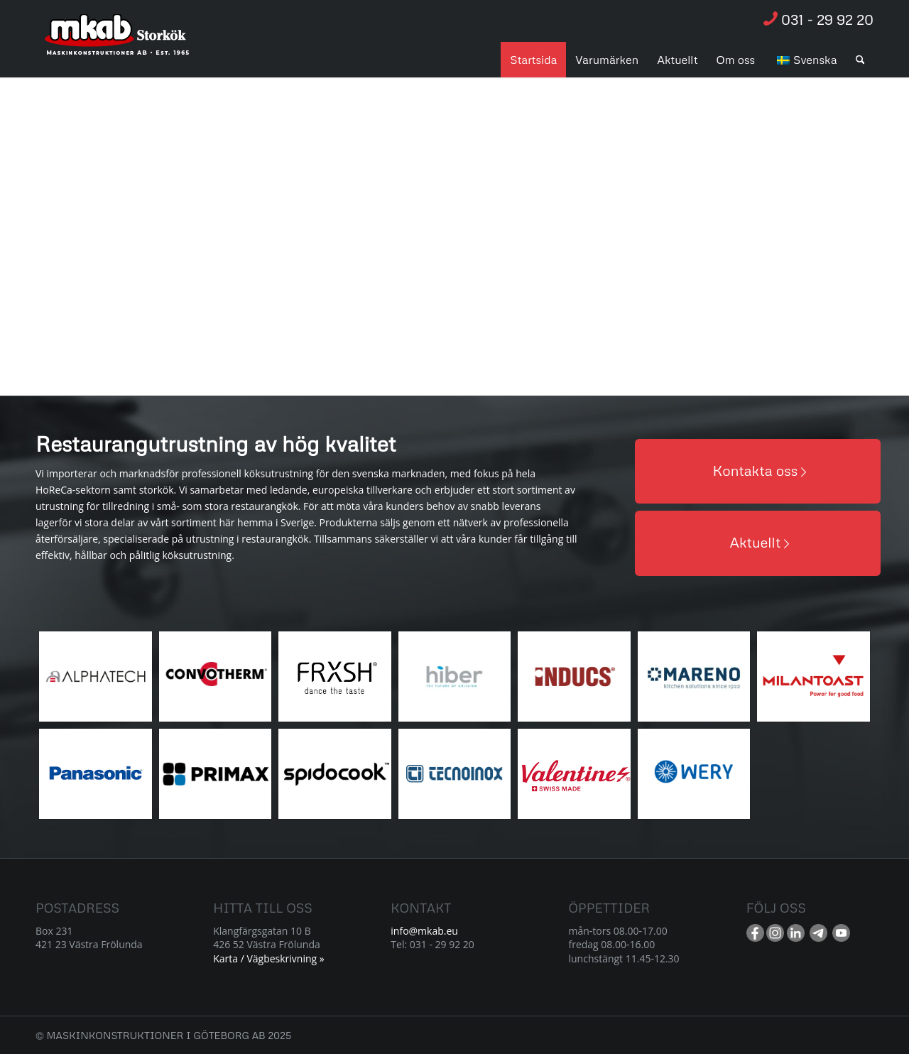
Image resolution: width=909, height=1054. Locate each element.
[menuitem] (533, 59)
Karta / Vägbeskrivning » (269, 958)
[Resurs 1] (118, 41)
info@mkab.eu (424, 931)
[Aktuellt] (758, 543)
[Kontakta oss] (758, 471)
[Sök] (860, 59)
